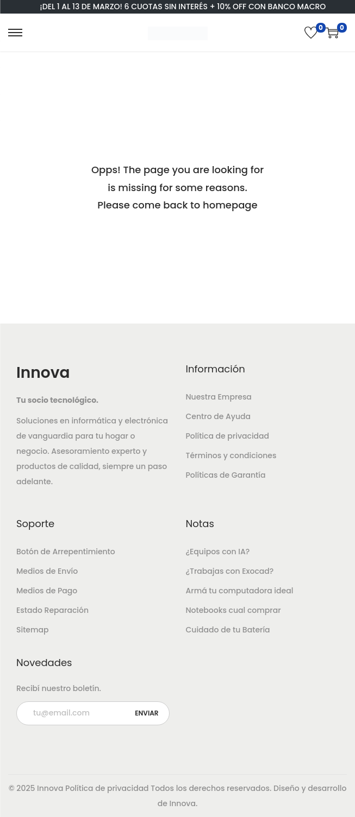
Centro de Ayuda (218, 416)
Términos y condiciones (231, 455)
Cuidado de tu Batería (228, 629)
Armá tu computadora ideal (240, 590)
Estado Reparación (52, 610)
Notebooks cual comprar (233, 610)
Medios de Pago (46, 590)
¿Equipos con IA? (218, 551)
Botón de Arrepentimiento (65, 551)
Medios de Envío (47, 571)
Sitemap (32, 629)
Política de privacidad (228, 435)
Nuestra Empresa (219, 396)
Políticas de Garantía (226, 475)
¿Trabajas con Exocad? (230, 571)
